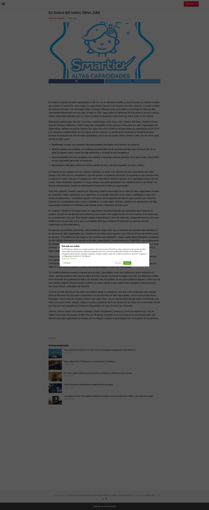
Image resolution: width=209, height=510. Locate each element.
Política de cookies (69, 259)
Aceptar (127, 263)
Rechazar (118, 263)
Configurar (67, 263)
